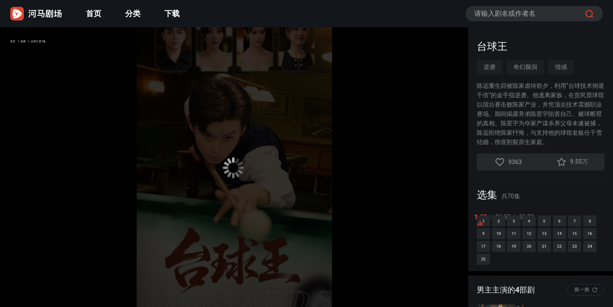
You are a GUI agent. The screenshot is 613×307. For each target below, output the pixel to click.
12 (514, 279)
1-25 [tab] (483, 217)
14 (567, 279)
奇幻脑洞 (525, 67)
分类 (132, 13)
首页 (93, 13)
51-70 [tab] (528, 217)
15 (594, 279)
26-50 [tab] (505, 217)
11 (488, 279)
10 (594, 257)
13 (541, 279)
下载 (172, 13)
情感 (561, 67)
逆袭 (39, 44)
